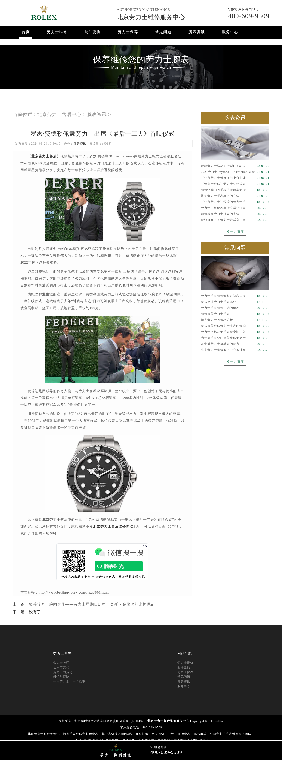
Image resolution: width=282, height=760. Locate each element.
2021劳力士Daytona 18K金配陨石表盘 (235, 172)
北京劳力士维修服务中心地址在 (235, 350)
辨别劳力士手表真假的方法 (235, 196)
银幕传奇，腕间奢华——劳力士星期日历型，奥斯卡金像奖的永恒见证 (92, 604)
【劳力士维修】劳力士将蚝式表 (235, 184)
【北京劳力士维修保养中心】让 (235, 178)
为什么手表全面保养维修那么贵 (235, 338)
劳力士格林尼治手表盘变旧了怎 (235, 332)
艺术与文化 (61, 667)
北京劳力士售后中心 (59, 114)
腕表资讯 (196, 32)
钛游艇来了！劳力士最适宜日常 (235, 220)
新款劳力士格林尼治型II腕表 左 (235, 166)
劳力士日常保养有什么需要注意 (235, 208)
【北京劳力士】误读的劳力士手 (235, 202)
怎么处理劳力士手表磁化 (235, 302)
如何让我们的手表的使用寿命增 (235, 190)
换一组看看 (235, 231)
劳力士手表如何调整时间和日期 (235, 296)
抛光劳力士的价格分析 (235, 320)
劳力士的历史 (63, 672)
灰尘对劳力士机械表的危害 (235, 344)
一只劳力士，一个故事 (69, 681)
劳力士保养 (128, 32)
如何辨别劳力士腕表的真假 (235, 214)
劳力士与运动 (63, 662)
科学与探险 (61, 676)
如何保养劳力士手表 (235, 314)
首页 (26, 32)
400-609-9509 (248, 16)
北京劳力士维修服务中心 (151, 17)
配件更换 (92, 32)
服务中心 (230, 32)
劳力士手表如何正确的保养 (235, 308)
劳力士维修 (57, 32)
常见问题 (163, 32)
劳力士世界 (62, 653)
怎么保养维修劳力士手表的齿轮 (235, 326)
